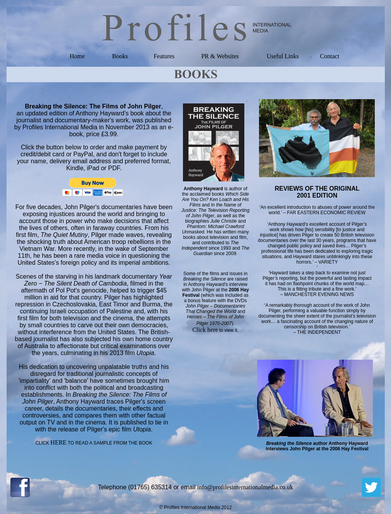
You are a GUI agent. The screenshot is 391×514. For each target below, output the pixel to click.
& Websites (224, 56)
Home (77, 56)
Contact (329, 56)
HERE (59, 442)
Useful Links (283, 56)
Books (120, 56)
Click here (205, 329)
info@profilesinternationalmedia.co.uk (245, 487)
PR (205, 56)
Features (164, 56)
